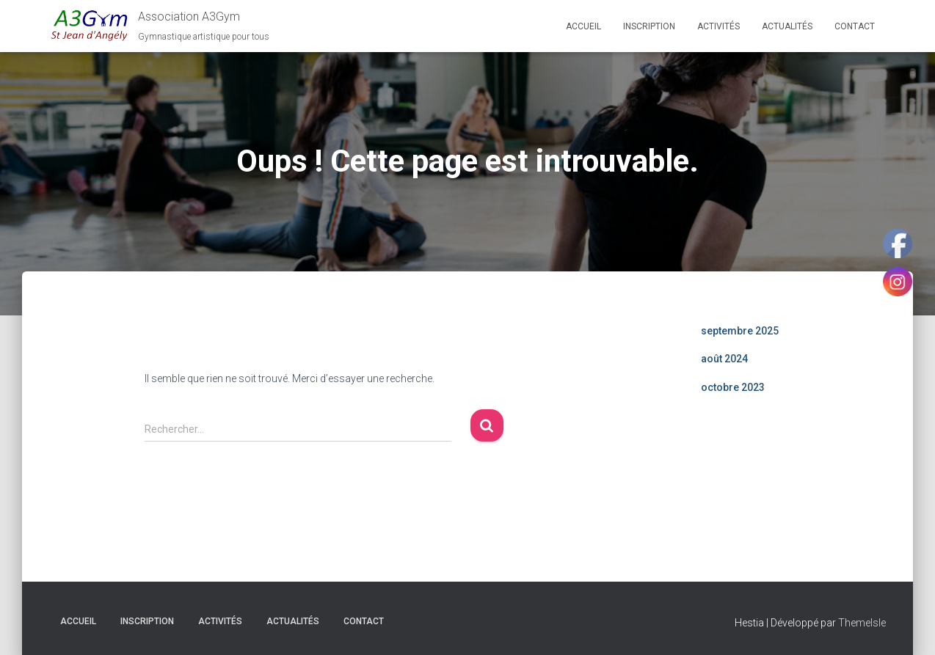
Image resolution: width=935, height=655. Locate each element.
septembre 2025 (740, 331)
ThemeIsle (862, 623)
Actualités (787, 26)
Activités (718, 26)
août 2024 (724, 359)
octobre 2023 (733, 387)
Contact (854, 26)
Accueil (583, 26)
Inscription (649, 26)
